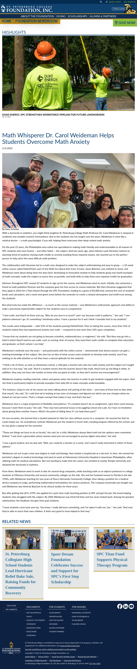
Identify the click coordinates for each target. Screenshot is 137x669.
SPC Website (130, 2)
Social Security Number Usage (63, 656)
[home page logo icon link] (27, 8)
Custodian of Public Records (36, 660)
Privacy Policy (43, 656)
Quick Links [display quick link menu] (113, 2)
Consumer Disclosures (72, 660)
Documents (33, 607)
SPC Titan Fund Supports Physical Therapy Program (112, 559)
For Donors (79, 607)
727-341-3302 (94, 663)
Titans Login (119, 9)
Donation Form (34, 628)
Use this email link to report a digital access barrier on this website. (50, 649)
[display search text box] (100, 2)
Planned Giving (79, 624)
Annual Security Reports (87, 656)
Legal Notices (30, 656)
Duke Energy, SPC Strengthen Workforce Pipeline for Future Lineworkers (53, 114)
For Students (57, 607)
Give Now (125, 23)
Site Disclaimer (55, 660)
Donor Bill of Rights (81, 613)
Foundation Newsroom (36, 21)
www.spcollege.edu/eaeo (70, 646)
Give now (11, 606)
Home (6, 21)
